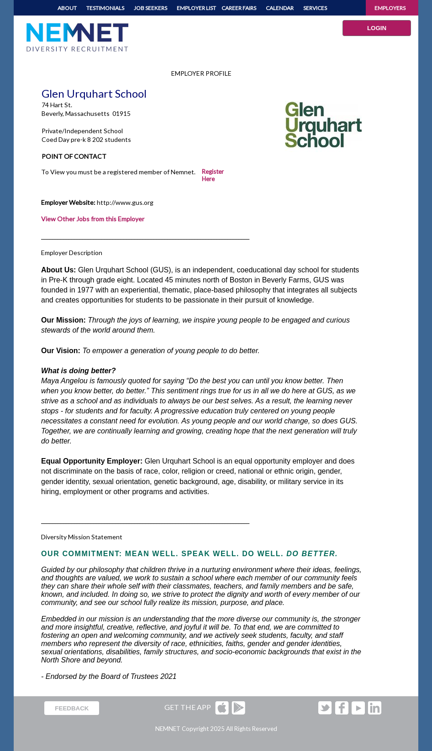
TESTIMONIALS (105, 8)
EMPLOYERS (390, 8)
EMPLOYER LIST (196, 8)
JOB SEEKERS (150, 8)
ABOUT (67, 8)
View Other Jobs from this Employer (92, 219)
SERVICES (315, 8)
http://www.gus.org (125, 202)
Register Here (213, 175)
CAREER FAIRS (238, 8)
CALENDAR (280, 8)
